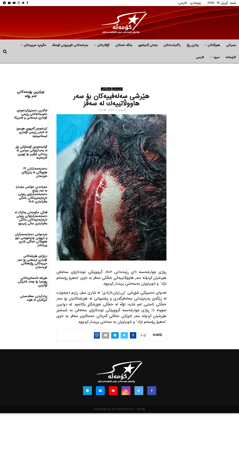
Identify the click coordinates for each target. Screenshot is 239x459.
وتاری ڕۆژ (192, 45)
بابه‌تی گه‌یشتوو (148, 45)
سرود (216, 57)
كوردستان (117, 89)
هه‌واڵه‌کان (214, 45)
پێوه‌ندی (195, 2)
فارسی (182, 2)
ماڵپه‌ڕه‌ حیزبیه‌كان (35, 45)
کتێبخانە (231, 57)
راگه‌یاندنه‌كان (172, 45)
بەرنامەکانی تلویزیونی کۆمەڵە (70, 45)
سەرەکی (231, 45)
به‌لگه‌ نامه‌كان (123, 45)
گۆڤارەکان (103, 45)
